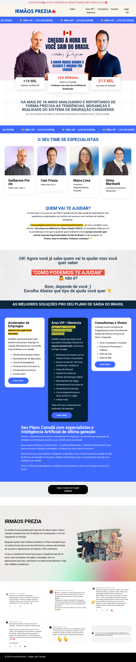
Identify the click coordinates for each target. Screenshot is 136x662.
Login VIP (126, 11)
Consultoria (102, 9)
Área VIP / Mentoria (90, 11)
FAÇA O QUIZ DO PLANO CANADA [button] (68, 490)
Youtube (114, 9)
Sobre (72, 9)
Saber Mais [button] (18, 384)
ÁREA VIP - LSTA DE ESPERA (43, 20)
